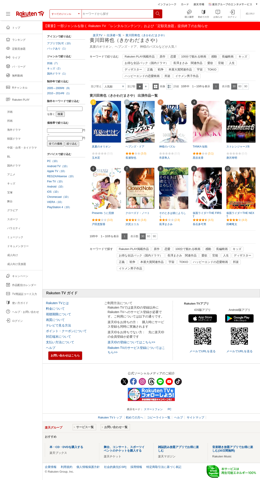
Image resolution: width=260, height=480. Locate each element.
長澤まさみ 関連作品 (187, 63)
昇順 (139, 86)
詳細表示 (169, 86)
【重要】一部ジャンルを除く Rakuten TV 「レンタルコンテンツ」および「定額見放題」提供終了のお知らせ (126, 26)
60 (239, 86)
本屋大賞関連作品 (180, 69)
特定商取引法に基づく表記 (163, 467)
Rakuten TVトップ (110, 417)
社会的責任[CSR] (115, 467)
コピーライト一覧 (158, 417)
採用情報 (136, 467)
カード (185, 4)
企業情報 (50, 467)
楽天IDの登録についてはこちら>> (131, 342)
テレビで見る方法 (58, 325)
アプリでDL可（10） (59, 43)
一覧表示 (156, 86)
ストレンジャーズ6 (237, 146)
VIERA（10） (55, 202)
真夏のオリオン (101, 146)
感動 (214, 56)
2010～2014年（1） (59, 93)
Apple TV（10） (57, 171)
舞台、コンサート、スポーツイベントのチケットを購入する (124, 448)
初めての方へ (134, 417)
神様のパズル (167, 146)
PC (169, 409)
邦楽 (167, 76)
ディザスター (133, 69)
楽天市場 (198, 4)
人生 (232, 63)
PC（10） (53, 161)
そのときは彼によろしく (172, 214)
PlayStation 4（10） (59, 207)
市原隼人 (164, 157)
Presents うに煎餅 (103, 213)
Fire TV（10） (55, 181)
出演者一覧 (114, 35)
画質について (55, 320)
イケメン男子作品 (187, 76)
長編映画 (228, 56)
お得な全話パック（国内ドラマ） (146, 63)
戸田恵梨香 (98, 224)
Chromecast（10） (58, 196)
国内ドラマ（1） (57, 73)
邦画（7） (53, 63)
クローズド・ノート (138, 213)
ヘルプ (50, 348)
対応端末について (58, 336)
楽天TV (97, 35)
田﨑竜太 (231, 224)
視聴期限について (58, 314)
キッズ (242, 56)
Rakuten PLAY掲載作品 (140, 56)
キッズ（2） (54, 68)
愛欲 (210, 63)
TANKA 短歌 (200, 146)
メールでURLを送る (202, 351)
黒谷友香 (198, 157)
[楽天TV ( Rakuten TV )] (30, 15)
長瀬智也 (131, 157)
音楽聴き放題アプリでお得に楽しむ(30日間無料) (232, 448)
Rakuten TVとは (57, 303)
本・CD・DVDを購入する (66, 447)
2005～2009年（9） (59, 88)
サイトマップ (195, 417)
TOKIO (212, 69)
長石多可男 (199, 224)
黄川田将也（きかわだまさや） (146, 35)
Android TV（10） (58, 166)
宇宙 (200, 69)
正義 (150, 69)
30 (234, 86)
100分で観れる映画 (193, 56)
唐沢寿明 (231, 157)
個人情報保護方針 (88, 467)
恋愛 (173, 56)
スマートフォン (153, 409)
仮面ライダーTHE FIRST (207, 214)
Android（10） (56, 186)
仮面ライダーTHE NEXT (240, 214)
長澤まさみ (166, 224)
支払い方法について (60, 342)
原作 (162, 56)
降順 (146, 86)
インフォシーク (167, 4)
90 (245, 86)
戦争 (161, 69)
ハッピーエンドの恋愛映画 (142, 76)
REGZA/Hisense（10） (61, 176)
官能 (221, 63)
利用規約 (66, 467)
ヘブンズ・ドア (135, 146)
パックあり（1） (57, 48)
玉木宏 (96, 157)
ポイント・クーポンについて (66, 331)
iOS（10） (53, 191)
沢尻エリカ (132, 224)
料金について (55, 308)
